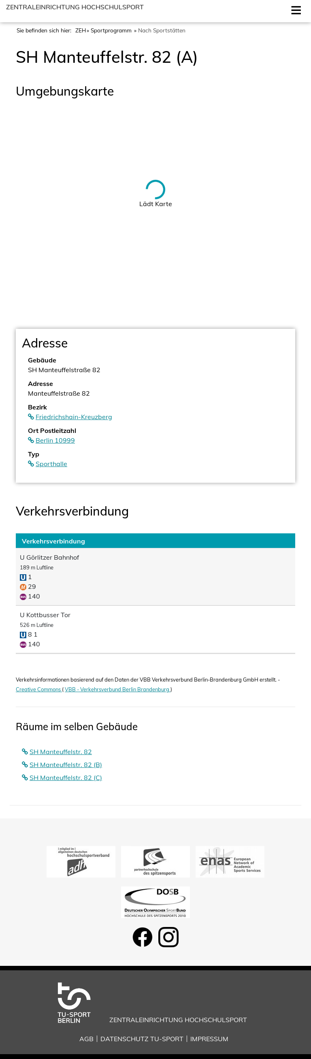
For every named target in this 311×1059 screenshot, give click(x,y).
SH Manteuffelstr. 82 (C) (66, 777)
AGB (86, 1039)
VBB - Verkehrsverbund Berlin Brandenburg (117, 689)
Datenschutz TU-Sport (141, 1039)
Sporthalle (51, 464)
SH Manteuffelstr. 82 (61, 752)
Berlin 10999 (55, 440)
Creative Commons (39, 689)
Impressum (209, 1039)
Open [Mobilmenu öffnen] (294, 9)
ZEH (80, 30)
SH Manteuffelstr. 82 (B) (66, 765)
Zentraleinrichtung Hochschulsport (75, 7)
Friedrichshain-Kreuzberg (74, 417)
